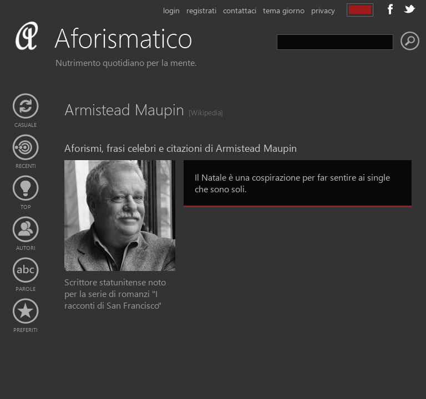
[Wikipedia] (202, 112)
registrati (201, 10)
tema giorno (284, 10)
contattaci (239, 10)
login (171, 10)
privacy (323, 10)
